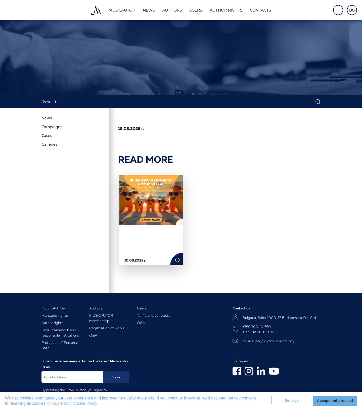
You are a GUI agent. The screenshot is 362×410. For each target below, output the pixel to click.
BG (352, 10)
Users (195, 10)
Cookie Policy (85, 403)
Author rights (226, 10)
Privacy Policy (59, 403)
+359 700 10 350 (257, 326)
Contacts (260, 10)
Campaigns (51, 126)
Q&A (93, 335)
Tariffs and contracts (153, 315)
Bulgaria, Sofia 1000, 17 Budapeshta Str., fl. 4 (279, 317)
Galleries (49, 144)
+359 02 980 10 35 (258, 332)
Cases (46, 135)
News (149, 10)
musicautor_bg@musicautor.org (268, 341)
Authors (172, 10)
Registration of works (106, 328)
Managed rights (54, 315)
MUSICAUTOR (53, 308)
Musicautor (122, 10)
